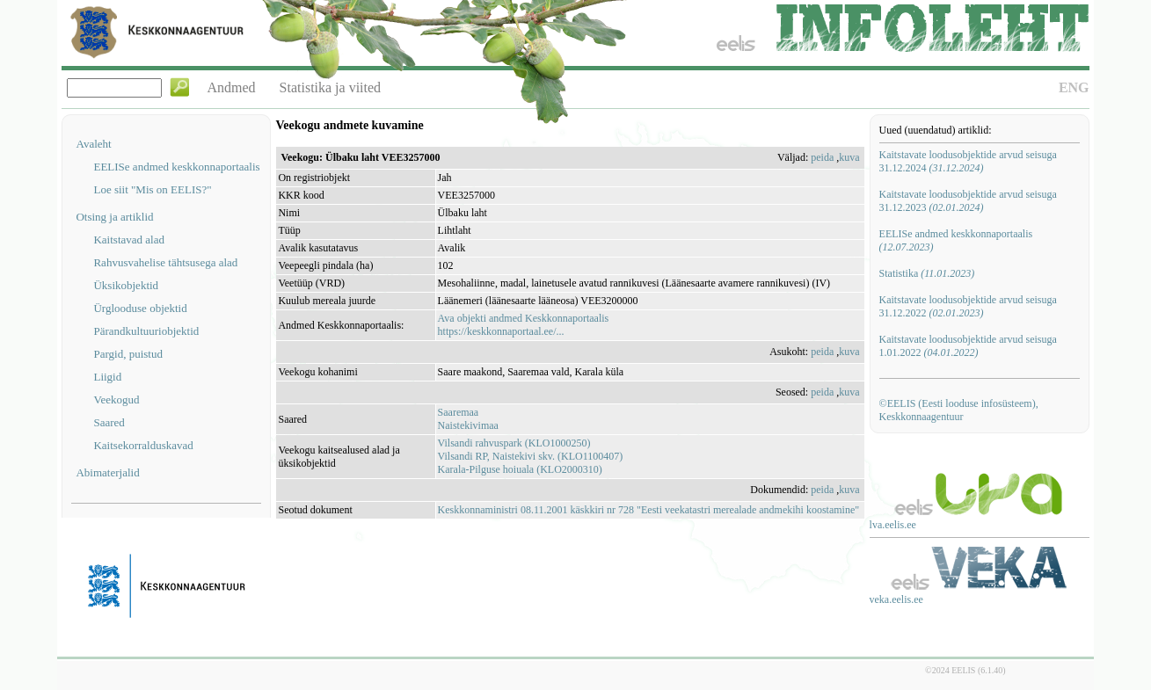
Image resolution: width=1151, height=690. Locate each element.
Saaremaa (458, 412)
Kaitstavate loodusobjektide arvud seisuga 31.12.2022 (968, 306)
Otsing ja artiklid (114, 216)
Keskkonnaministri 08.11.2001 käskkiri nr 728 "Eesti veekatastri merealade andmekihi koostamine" (649, 510)
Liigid (107, 376)
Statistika (927, 273)
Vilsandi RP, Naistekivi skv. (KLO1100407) (530, 456)
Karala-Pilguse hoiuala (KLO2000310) (520, 469)
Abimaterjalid (107, 472)
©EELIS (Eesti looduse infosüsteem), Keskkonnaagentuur (958, 410)
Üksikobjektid (125, 285)
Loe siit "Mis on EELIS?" (152, 189)
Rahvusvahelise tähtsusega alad (165, 262)
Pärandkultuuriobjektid (146, 331)
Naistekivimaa (468, 425)
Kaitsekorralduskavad (143, 445)
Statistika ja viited (331, 87)
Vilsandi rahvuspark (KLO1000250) (514, 443)
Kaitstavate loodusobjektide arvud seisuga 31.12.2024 (968, 161)
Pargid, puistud (128, 353)
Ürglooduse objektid (139, 308)
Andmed (231, 87)
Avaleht (93, 143)
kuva (849, 157)
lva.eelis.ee (893, 525)
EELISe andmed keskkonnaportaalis (176, 166)
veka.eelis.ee (896, 599)
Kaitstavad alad (128, 239)
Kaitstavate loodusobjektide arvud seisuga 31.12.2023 (968, 201)
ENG (1074, 87)
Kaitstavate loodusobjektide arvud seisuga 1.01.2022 (968, 346)
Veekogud (116, 399)
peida (822, 157)
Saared (108, 422)
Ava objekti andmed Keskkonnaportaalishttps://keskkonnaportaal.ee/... (523, 325)
